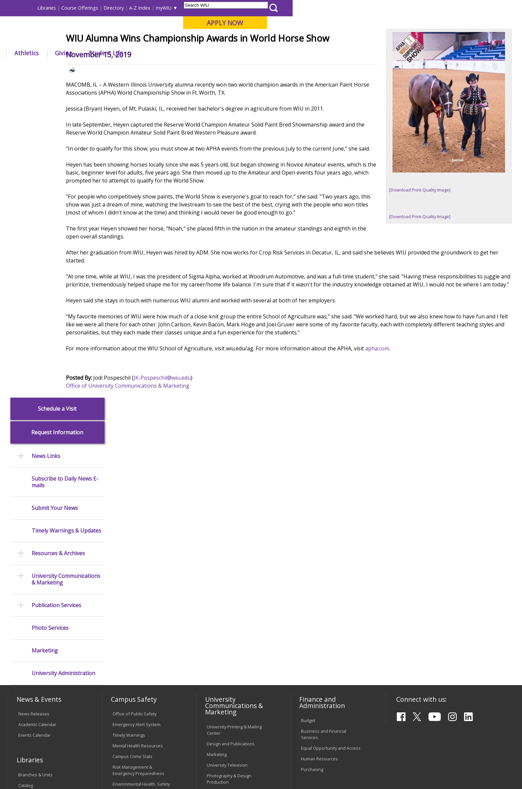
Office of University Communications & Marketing (171, 450)
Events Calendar (34, 513)
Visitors (65, 8)
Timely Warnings (129, 513)
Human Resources (319, 536)
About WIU (55, 53)
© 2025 (27, 765)
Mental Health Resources (138, 524)
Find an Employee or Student (329, 587)
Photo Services (50, 308)
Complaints (218, 693)
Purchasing (312, 547)
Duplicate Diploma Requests (46, 641)
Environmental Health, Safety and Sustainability (141, 565)
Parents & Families (30, 8)
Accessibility (35, 734)
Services (26, 584)
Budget (308, 498)
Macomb (131, 39)
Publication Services (56, 285)
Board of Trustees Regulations (237, 627)
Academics (101, 53)
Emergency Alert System (136, 502)
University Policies (225, 616)
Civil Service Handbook (229, 665)
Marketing (45, 331)
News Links (46, 137)
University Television (227, 543)
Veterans (151, 734)
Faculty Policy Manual (227, 637)
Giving (293, 53)
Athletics (256, 53)
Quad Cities (163, 39)
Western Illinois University (107, 29)
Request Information (57, 113)
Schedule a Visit (57, 89)
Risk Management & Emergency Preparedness (138, 548)
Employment (73, 734)
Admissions (147, 53)
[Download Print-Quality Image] (419, 239)
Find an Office (314, 597)
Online (192, 39)
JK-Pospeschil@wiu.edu (205, 442)
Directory (343, 8)
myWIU (393, 8)
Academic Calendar (37, 502)
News (151, 68)
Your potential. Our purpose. (77, 39)
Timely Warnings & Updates (66, 211)
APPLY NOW (454, 23)
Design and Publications (231, 522)
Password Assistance (134, 635)
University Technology (134, 657)
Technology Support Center (140, 646)
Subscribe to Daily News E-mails (65, 162)
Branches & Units (35, 552)
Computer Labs (128, 614)
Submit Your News (55, 188)
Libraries (276, 8)
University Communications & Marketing (66, 259)
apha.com (421, 413)
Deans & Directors (319, 608)
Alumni (190, 53)
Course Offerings (309, 8)
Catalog (25, 563)
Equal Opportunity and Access (331, 526)
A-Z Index (369, 8)
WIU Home (127, 68)
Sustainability (114, 734)
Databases (29, 574)
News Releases (33, 492)
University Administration (63, 354)
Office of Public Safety (134, 492)
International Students (103, 8)
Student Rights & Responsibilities (223, 679)
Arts (221, 53)
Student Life (335, 53)
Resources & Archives (58, 234)
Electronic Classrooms (134, 625)
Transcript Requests (38, 630)
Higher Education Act (227, 571)
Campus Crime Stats (132, 534)
